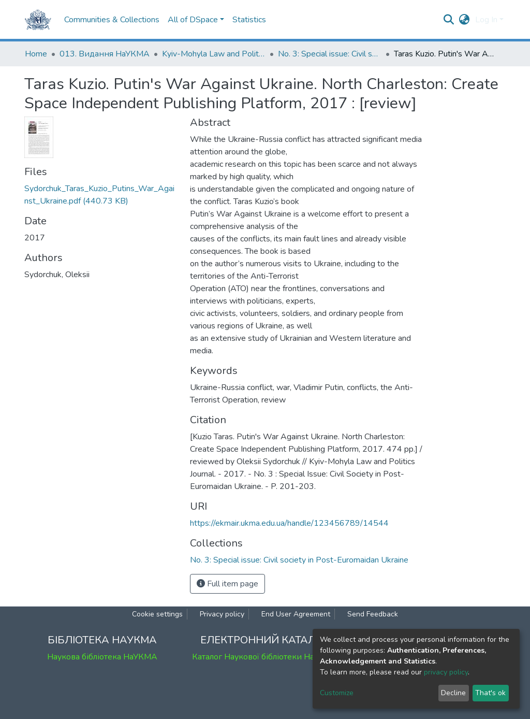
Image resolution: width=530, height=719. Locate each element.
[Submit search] (449, 19)
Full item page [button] (227, 583)
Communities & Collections (111, 19)
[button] (464, 19)
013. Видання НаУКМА (105, 54)
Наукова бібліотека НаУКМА (102, 657)
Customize (337, 693)
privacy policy (446, 672)
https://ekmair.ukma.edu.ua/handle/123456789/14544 (289, 523)
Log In (486, 19)
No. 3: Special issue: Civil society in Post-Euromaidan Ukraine (329, 54)
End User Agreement (295, 614)
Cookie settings (157, 614)
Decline (453, 693)
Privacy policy (222, 614)
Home (36, 54)
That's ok (490, 693)
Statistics (249, 19)
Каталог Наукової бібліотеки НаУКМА (265, 657)
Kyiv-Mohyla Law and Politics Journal (214, 54)
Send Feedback (372, 614)
